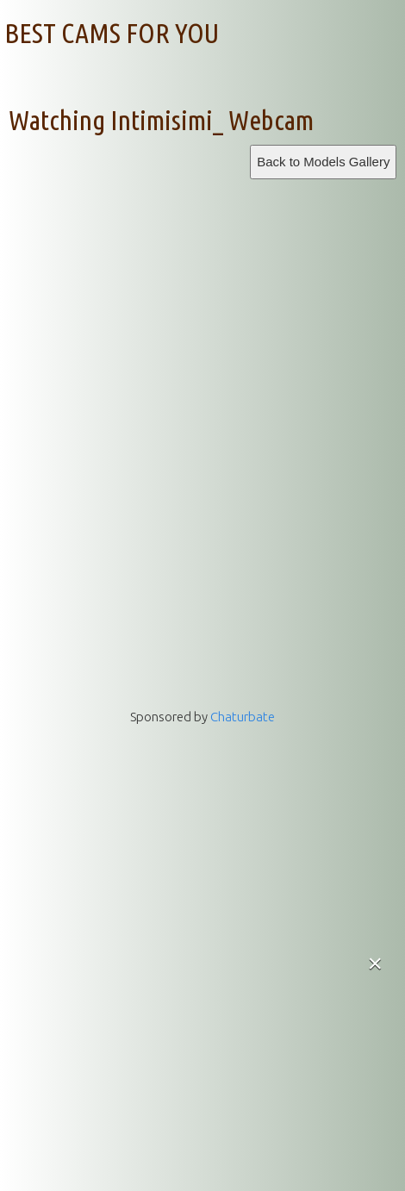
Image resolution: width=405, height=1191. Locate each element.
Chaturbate (242, 716)
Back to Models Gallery (323, 161)
